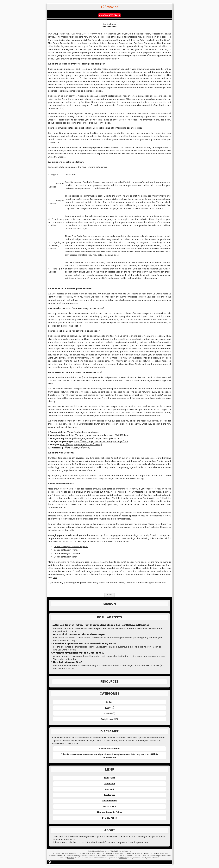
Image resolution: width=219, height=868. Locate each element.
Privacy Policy (109, 817)
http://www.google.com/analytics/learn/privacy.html (95, 438)
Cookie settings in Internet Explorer (71, 546)
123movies (109, 777)
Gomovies (97, 853)
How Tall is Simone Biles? (67, 662)
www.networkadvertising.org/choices (112, 568)
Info (107, 707)
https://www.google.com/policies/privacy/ (81, 444)
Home (109, 595)
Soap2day (85, 853)
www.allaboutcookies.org (83, 565)
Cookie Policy (109, 800)
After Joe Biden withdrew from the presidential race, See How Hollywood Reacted (101, 625)
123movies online (130, 853)
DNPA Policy (109, 806)
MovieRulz (61, 856)
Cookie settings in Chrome (67, 553)
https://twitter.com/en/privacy (74, 447)
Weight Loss (107, 719)
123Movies (68, 853)
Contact (109, 789)
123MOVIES (114, 851)
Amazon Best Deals (109, 15)
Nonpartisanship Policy (109, 812)
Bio (107, 701)
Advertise (109, 783)
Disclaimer (109, 795)
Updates (108, 713)
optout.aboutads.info (78, 568)
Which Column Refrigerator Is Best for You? (78, 652)
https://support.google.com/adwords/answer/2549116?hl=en (98, 435)
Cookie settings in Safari (65, 556)
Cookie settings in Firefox (66, 550)
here (119, 574)
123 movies (158, 853)
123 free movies (111, 853)
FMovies (146, 853)
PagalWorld (102, 856)
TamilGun (70, 858)
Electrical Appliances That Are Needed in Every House (84, 643)
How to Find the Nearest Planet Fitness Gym (79, 634)
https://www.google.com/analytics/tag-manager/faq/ (101, 441)
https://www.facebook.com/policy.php (80, 432)
